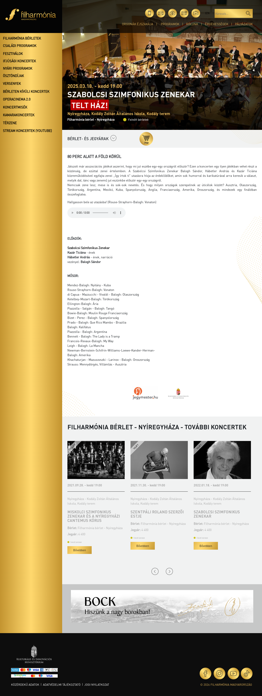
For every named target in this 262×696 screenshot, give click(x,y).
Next (169, 571)
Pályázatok (244, 24)
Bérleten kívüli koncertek (26, 91)
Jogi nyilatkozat (96, 684)
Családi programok (19, 45)
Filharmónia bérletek (22, 38)
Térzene (10, 123)
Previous (154, 571)
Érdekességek (216, 24)
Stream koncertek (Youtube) (27, 130)
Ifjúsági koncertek (19, 61)
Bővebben (79, 550)
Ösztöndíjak (13, 76)
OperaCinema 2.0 (16, 99)
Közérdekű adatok (25, 684)
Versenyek (12, 83)
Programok (170, 24)
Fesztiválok (13, 53)
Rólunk (192, 24)
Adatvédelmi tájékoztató (62, 684)
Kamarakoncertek (18, 115)
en (207, 13)
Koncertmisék (15, 107)
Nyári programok (17, 68)
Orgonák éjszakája (137, 24)
